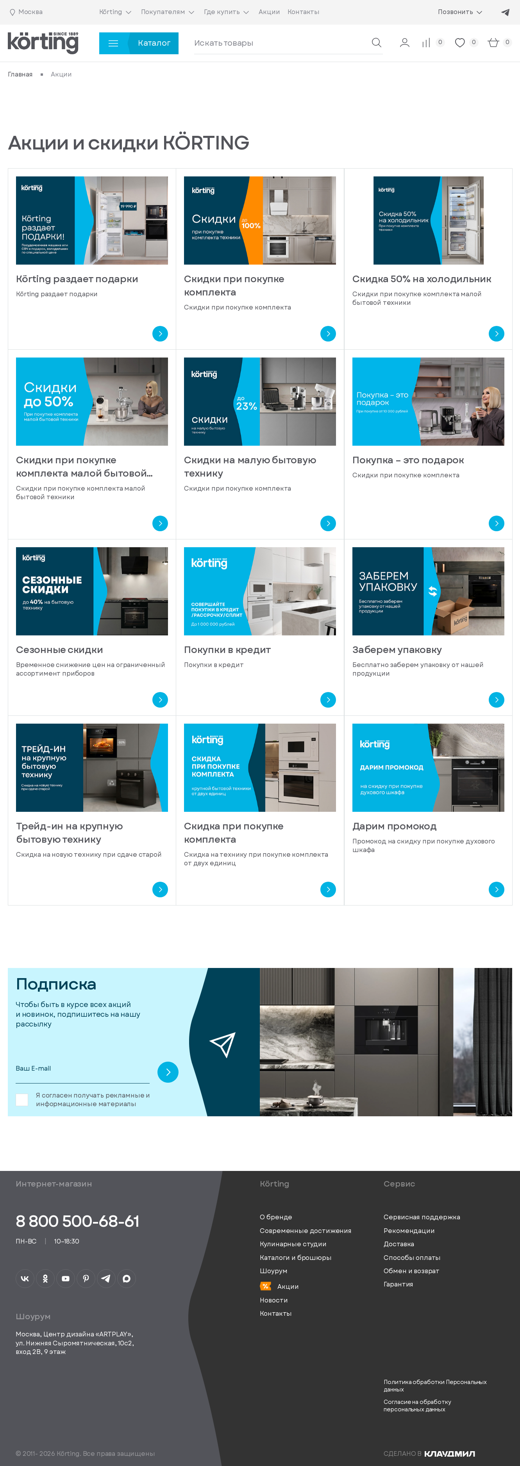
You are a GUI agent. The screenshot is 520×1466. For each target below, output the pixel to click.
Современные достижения (305, 1231)
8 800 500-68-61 (77, 1221)
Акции (279, 1286)
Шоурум (273, 1271)
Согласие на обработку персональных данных (417, 1406)
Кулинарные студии (293, 1244)
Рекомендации (409, 1231)
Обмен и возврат (412, 1271)
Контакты (276, 1313)
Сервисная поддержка (422, 1217)
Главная (20, 74)
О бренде (276, 1217)
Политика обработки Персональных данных (435, 1386)
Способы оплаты (412, 1258)
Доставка (399, 1244)
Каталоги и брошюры (295, 1258)
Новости (274, 1300)
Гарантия (398, 1284)
